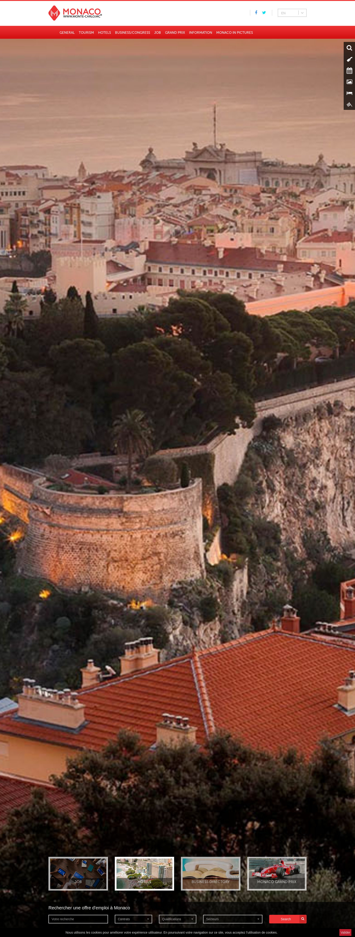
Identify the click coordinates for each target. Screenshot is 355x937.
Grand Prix (175, 33)
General (67, 33)
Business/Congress (132, 33)
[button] (133, 919)
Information (200, 33)
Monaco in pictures (234, 33)
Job (157, 33)
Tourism (86, 33)
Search (293, 919)
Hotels (104, 33)
